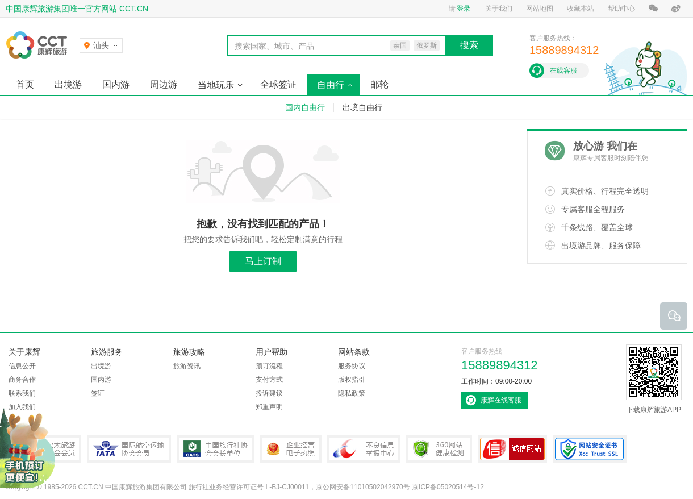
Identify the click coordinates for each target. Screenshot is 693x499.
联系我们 (22, 393)
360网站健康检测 (439, 449)
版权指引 (351, 380)
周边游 (163, 84)
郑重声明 (269, 407)
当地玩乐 (216, 85)
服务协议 (351, 366)
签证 (98, 393)
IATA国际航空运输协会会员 (129, 449)
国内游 (116, 84)
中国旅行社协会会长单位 (215, 449)
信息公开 (22, 366)
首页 (25, 84)
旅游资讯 (187, 366)
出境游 (68, 84)
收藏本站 (580, 9)
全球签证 (278, 84)
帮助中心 (621, 9)
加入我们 (22, 407)
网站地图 (539, 9)
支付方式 (269, 380)
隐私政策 (351, 393)
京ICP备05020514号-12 (448, 487)
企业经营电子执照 (291, 449)
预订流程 (269, 366)
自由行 (330, 85)
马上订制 (263, 261)
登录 (463, 9)
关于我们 (498, 9)
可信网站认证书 (512, 449)
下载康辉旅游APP (654, 379)
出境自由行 (362, 107)
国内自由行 (305, 107)
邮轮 (379, 84)
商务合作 (22, 380)
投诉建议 (269, 393)
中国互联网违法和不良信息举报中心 (363, 449)
